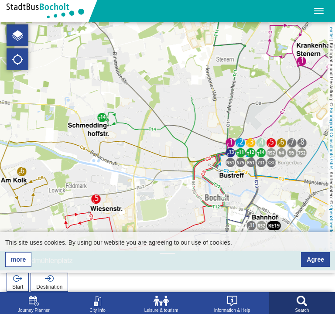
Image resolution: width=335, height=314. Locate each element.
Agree (315, 259)
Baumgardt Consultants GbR (331, 138)
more (18, 259)
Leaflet (331, 31)
